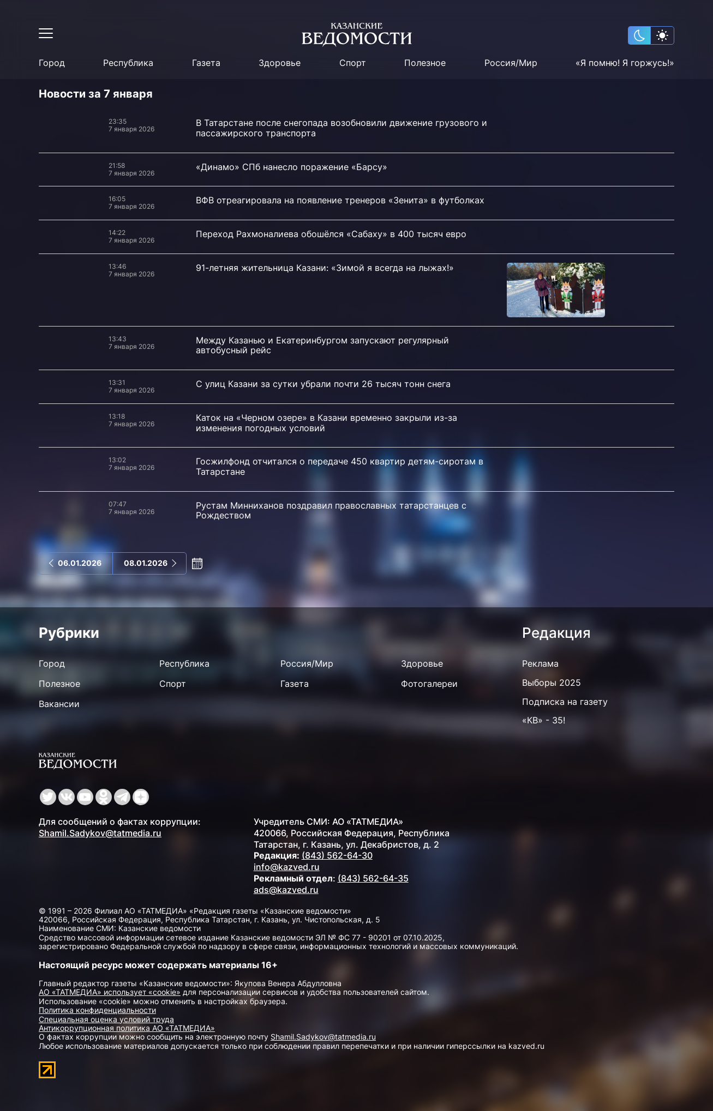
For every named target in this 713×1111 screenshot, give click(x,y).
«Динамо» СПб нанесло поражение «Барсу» (291, 166)
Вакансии (59, 703)
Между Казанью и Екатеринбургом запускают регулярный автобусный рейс (322, 345)
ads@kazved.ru (286, 889)
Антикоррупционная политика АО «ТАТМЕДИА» (127, 1027)
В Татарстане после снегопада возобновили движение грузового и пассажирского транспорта (341, 127)
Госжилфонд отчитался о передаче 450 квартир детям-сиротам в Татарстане (339, 466)
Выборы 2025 (551, 682)
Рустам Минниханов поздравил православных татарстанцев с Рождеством (331, 510)
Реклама (540, 663)
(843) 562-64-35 (373, 878)
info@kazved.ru (287, 866)
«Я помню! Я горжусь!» (625, 63)
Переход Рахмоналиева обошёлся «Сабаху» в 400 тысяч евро (331, 233)
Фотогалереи (429, 683)
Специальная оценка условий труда (106, 1019)
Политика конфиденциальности (97, 1010)
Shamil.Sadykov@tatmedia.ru (100, 833)
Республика (128, 63)
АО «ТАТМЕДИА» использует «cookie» (110, 992)
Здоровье (280, 63)
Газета (206, 63)
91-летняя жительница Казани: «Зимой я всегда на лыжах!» (325, 267)
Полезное (425, 63)
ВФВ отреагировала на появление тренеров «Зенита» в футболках (340, 200)
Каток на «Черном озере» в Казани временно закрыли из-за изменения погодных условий (326, 422)
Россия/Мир (510, 63)
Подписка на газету (565, 701)
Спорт (352, 63)
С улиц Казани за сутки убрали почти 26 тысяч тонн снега (323, 383)
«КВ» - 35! (543, 720)
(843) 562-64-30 (337, 855)
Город (52, 63)
